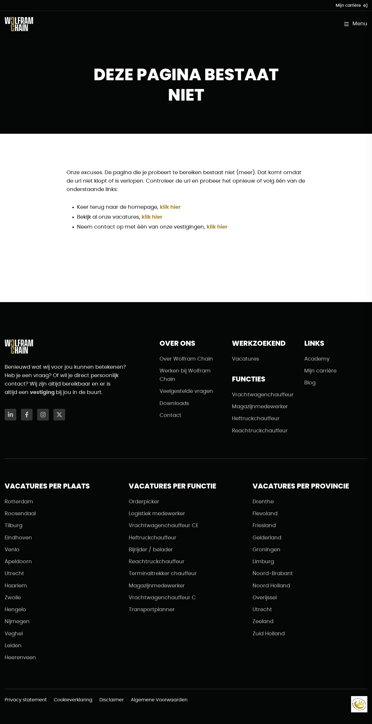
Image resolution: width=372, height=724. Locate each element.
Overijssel (265, 597)
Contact (170, 415)
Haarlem (16, 586)
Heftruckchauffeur (256, 418)
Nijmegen (17, 621)
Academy (317, 359)
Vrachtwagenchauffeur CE (163, 525)
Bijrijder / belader (151, 549)
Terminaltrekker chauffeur (163, 573)
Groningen (266, 549)
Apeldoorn (18, 561)
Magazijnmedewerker (260, 406)
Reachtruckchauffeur (260, 431)
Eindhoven (18, 538)
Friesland (264, 525)
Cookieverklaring (73, 700)
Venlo (12, 549)
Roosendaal (20, 513)
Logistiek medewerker (157, 513)
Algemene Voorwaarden (159, 700)
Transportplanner (152, 609)
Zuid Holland (269, 633)
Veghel (14, 633)
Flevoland (265, 513)
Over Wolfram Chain (186, 359)
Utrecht (14, 573)
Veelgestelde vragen (186, 391)
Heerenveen (20, 657)
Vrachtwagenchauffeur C (162, 597)
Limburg (263, 561)
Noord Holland (271, 586)
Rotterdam (19, 501)
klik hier (170, 207)
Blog (310, 383)
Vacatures (245, 359)
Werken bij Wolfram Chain (185, 375)
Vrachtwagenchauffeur (263, 394)
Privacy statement (26, 700)
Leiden (13, 645)
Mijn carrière (351, 5)
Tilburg (13, 525)
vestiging (43, 392)
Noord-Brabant (273, 573)
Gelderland (267, 538)
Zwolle (13, 597)
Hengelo (15, 609)
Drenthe (263, 501)
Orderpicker (144, 501)
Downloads (174, 403)
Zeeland (263, 621)
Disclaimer (111, 700)
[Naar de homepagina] (19, 24)
